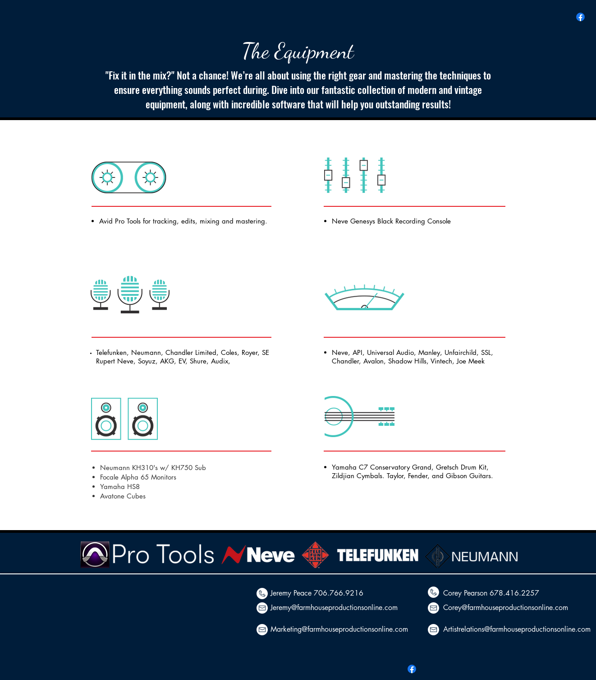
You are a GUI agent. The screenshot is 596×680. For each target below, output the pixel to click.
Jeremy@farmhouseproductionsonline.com (334, 607)
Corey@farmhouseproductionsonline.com (505, 607)
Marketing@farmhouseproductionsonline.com (339, 629)
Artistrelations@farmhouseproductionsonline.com (517, 629)
